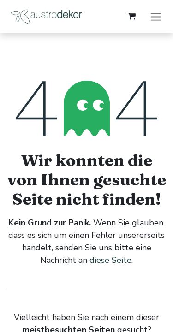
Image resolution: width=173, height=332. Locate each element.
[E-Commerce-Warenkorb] (131, 16)
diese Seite (110, 260)
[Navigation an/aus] (155, 16)
